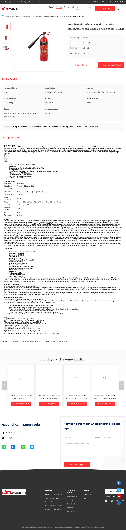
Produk (59, 7)
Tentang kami (69, 7)
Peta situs (70, 507)
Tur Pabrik (70, 500)
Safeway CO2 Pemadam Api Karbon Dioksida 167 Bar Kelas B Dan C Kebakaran (77, 398)
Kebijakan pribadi (27, 527)
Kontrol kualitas (72, 504)
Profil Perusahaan (72, 496)
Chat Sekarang (105, 8)
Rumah (51, 7)
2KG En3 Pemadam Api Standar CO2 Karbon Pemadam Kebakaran (49, 398)
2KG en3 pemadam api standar (15, 341)
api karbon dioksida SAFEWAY (38, 341)
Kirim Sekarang (77, 464)
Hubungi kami (79, 8)
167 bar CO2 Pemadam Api (59, 341)
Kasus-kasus (87, 494)
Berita (85, 498)
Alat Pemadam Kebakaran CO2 (25, 16)
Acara (90, 7)
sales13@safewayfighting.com (15, 438)
